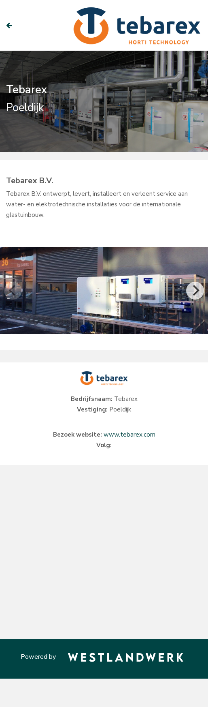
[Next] (195, 291)
